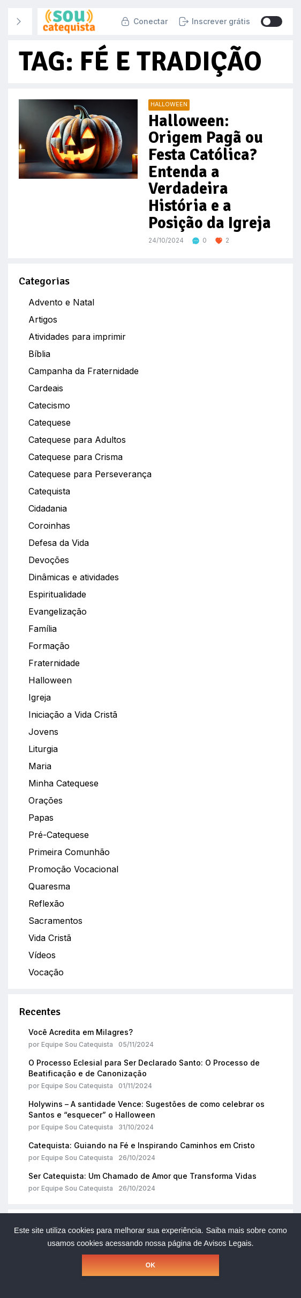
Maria (39, 766)
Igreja (39, 697)
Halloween (50, 680)
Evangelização (57, 611)
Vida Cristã (49, 937)
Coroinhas (49, 525)
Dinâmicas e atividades (73, 577)
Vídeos (42, 955)
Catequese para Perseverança (90, 474)
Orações (45, 800)
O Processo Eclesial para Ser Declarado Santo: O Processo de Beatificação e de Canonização (144, 1068)
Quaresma (49, 886)
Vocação (46, 972)
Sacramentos (55, 920)
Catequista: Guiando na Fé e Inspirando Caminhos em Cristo (141, 1145)
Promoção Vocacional (73, 869)
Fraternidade (54, 663)
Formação (49, 645)
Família (42, 628)
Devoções (48, 560)
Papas (41, 817)
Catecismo (49, 405)
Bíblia (39, 353)
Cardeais (45, 388)
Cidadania (47, 508)
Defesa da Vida (58, 542)
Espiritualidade (57, 594)
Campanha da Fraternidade (83, 371)
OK (150, 1265)
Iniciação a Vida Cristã (72, 714)
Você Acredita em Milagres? (80, 1032)
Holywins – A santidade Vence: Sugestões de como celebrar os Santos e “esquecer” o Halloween (146, 1109)
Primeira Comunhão (69, 852)
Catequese (49, 422)
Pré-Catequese (58, 834)
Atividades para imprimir (77, 336)
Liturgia (43, 748)
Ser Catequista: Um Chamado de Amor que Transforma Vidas (142, 1175)
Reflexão (46, 903)
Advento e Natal (61, 302)
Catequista (49, 491)
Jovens (43, 731)
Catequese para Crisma (75, 456)
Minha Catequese (63, 783)
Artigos (42, 319)
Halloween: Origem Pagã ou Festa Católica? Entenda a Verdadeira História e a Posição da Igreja (208, 172)
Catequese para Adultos (77, 439)
